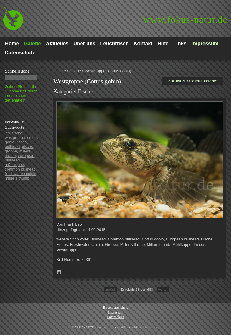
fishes (22, 142)
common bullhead (20, 169)
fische (17, 133)
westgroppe (15, 137)
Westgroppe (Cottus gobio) (108, 71)
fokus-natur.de (185, 19)
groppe (11, 151)
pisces (27, 146)
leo (7, 133)
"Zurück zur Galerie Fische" (192, 81)
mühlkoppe (14, 164)
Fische (75, 71)
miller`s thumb (17, 178)
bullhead (12, 146)
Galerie (60, 71)
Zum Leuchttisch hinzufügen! (59, 272)
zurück (110, 289)
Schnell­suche (17, 71)
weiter (163, 289)
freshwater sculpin (20, 173)
